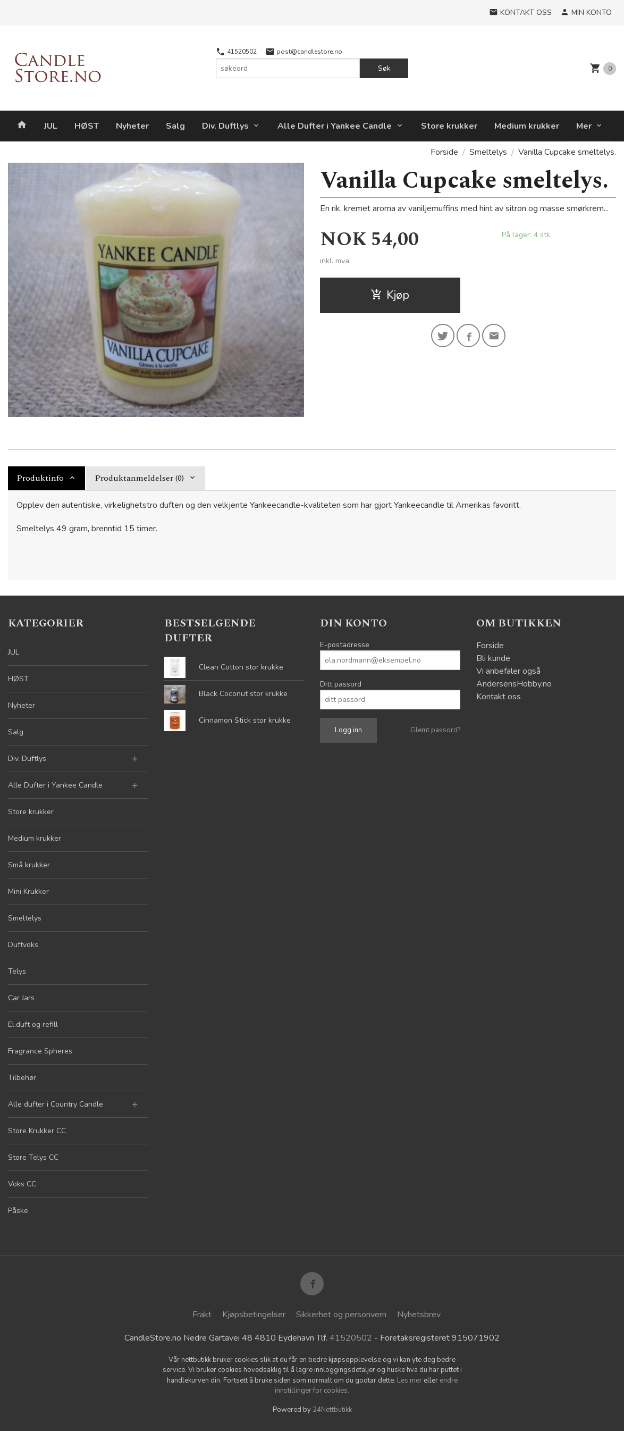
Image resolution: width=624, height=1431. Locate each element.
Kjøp (389, 295)
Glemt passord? (435, 730)
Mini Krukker (28, 891)
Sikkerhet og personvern (341, 1314)
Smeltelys (24, 918)
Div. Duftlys (225, 126)
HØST (86, 126)
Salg (175, 126)
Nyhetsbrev (419, 1314)
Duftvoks (23, 945)
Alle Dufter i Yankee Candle (334, 126)
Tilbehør (22, 1078)
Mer (584, 126)
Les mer (410, 1380)
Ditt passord (340, 684)
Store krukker (449, 126)
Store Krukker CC (37, 1131)
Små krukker (29, 865)
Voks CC (22, 1184)
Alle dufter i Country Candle (55, 1104)
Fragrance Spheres (40, 1051)
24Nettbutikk (332, 1410)
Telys (17, 971)
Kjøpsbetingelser (253, 1314)
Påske (18, 1211)
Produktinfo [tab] (40, 478)
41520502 (236, 51)
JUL (50, 126)
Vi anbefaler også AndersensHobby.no (514, 677)
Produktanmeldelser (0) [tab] (139, 478)
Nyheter (132, 126)
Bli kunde (493, 658)
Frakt (202, 1314)
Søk (384, 68)
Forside (444, 152)
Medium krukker (526, 126)
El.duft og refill (33, 1024)
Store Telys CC (33, 1157)
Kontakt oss (498, 696)
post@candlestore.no (303, 51)
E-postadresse (344, 645)
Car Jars (21, 998)
